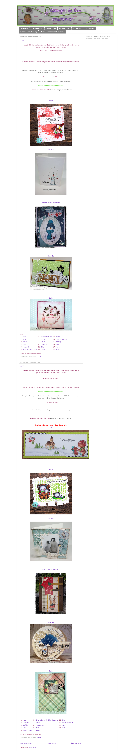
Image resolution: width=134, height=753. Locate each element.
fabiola (25, 342)
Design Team (51, 28)
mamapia (59, 342)
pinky (25, 339)
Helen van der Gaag (30, 349)
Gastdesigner (64, 28)
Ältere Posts (75, 743)
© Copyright (77, 28)
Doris (51, 298)
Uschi (43, 339)
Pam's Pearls (27, 730)
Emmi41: (51, 149)
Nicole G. (44, 344)
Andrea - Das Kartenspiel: (51, 203)
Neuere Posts (26, 743)
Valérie (25, 725)
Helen (43, 342)
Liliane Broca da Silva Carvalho (47, 720)
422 (22, 366)
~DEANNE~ (40, 725)
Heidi (24, 336)
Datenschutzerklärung (28, 32)
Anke (38, 722)
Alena (51, 101)
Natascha (51, 256)
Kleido (58, 347)
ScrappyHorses (61, 339)
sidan (58, 336)
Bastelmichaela (46, 336)
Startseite (24, 28)
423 (22, 41)
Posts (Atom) (32, 747)
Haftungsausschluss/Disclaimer (52, 32)
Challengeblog (37, 28)
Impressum (90, 28)
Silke (57, 344)
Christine (26, 722)
